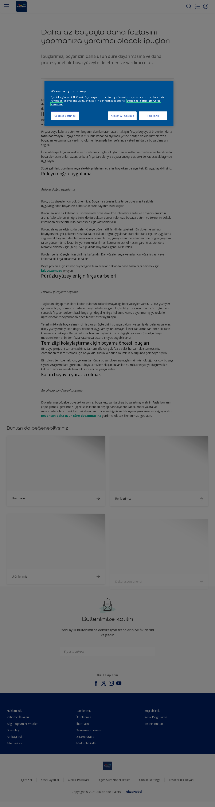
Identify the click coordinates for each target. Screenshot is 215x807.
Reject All (153, 115)
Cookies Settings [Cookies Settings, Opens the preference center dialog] (65, 115)
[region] (108, 103)
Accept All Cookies (122, 115)
